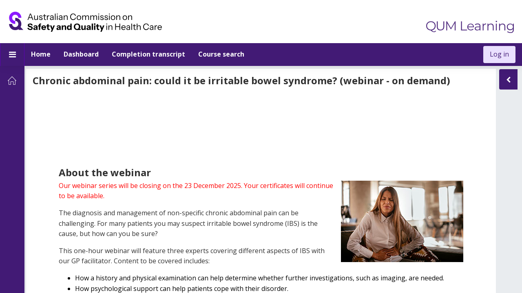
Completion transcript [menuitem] (148, 54)
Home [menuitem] (41, 54)
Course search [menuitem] (221, 54)
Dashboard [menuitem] (81, 54)
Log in (499, 54)
